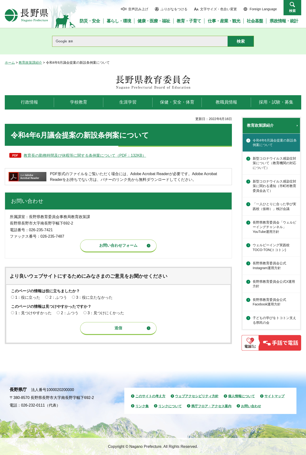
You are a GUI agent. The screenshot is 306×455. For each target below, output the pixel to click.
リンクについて (170, 406)
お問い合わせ (251, 406)
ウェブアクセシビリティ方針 (197, 396)
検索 (292, 11)
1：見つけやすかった (33, 313)
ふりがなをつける (174, 9)
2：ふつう (58, 297)
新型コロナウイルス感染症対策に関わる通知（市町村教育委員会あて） (274, 186)
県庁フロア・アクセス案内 (211, 406)
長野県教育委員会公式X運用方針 (274, 284)
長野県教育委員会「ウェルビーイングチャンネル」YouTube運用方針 (274, 227)
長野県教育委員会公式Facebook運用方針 (269, 302)
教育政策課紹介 (30, 62)
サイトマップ (274, 396)
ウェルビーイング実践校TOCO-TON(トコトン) (271, 247)
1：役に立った (27, 297)
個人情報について (241, 396)
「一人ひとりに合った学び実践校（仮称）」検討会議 (274, 206)
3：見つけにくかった (105, 313)
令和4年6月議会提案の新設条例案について (275, 142)
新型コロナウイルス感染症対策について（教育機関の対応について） (274, 163)
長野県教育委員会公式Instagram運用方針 (269, 265)
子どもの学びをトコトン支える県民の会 (274, 320)
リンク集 (142, 406)
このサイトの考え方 (150, 396)
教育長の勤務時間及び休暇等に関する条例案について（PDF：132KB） (85, 155)
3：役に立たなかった (94, 297)
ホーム (10, 62)
